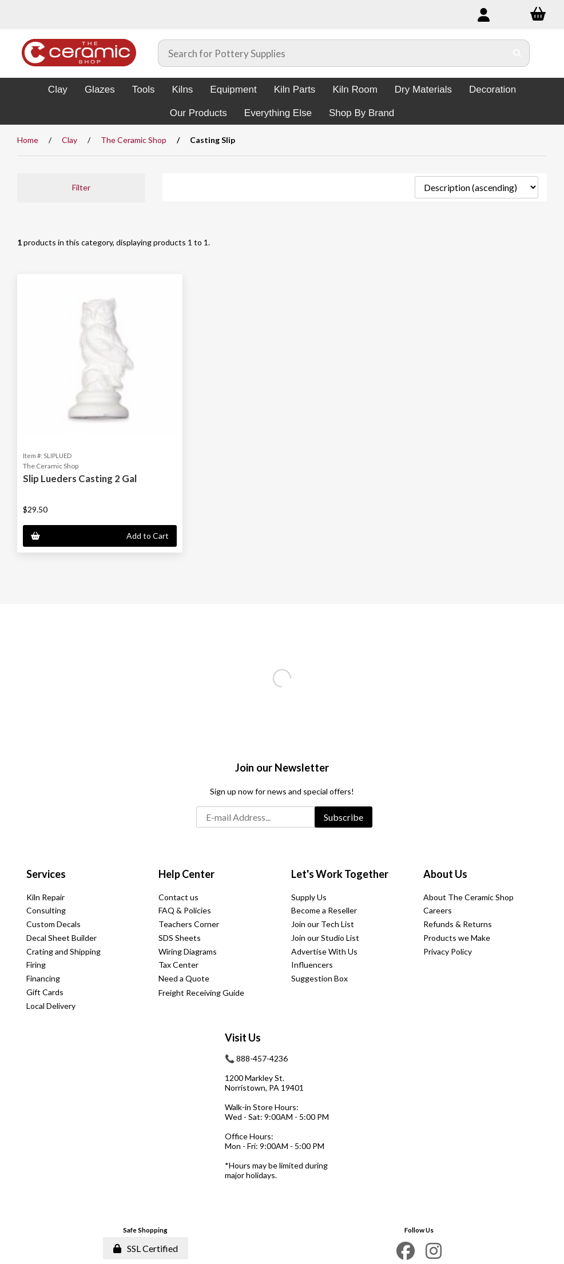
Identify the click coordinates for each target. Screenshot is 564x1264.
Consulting (46, 910)
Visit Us (243, 1037)
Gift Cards (44, 992)
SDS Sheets (179, 938)
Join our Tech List (322, 924)
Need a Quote (183, 978)
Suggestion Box (319, 978)
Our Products (198, 113)
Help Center (186, 874)
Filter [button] (81, 187)
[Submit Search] (517, 53)
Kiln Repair (45, 897)
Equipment (233, 89)
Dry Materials (423, 89)
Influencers (312, 964)
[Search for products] (332, 53)
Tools (143, 89)
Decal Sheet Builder (61, 938)
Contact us (178, 897)
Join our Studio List (325, 938)
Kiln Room (354, 89)
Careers (437, 910)
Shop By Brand (361, 113)
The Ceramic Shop (133, 140)
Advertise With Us (324, 951)
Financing (43, 978)
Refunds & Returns (457, 924)
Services (46, 874)
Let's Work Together (339, 874)
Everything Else (278, 113)
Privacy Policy (447, 951)
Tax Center (178, 964)
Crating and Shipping (63, 951)
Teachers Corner (188, 924)
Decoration (492, 89)
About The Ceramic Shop (468, 897)
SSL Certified (145, 1248)
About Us (445, 874)
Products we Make (456, 938)
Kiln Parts (295, 89)
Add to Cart (100, 535)
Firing (36, 964)
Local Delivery (51, 1006)
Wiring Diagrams (187, 951)
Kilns (182, 89)
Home (27, 140)
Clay (57, 89)
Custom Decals (53, 924)
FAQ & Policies (184, 910)
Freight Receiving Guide (201, 992)
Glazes (100, 89)
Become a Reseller (324, 910)
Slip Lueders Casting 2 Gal (80, 478)
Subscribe (343, 817)
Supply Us (309, 897)
